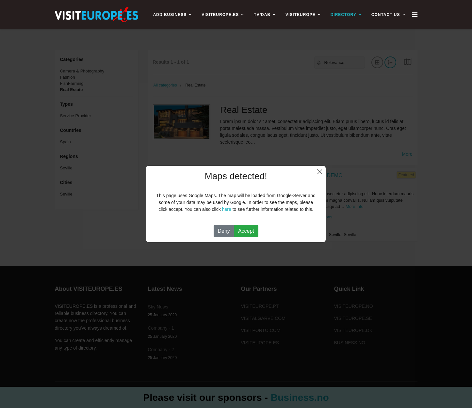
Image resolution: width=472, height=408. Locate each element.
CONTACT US (385, 14)
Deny (224, 231)
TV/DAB (262, 14)
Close (320, 172)
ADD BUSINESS (170, 14)
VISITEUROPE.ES (220, 14)
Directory (343, 14)
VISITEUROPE (300, 14)
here (226, 209)
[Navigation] (414, 14)
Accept (246, 231)
